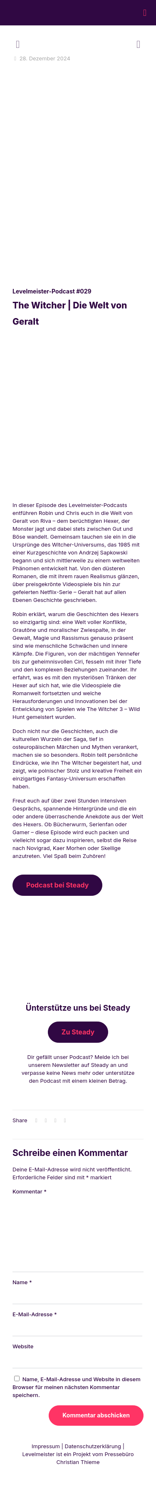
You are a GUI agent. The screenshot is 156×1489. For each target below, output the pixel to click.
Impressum (46, 1446)
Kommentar (29, 1191)
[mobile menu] (145, 12)
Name (22, 1282)
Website (22, 1346)
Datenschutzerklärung (93, 1446)
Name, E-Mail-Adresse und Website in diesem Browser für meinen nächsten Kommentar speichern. (76, 1387)
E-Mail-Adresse (34, 1314)
